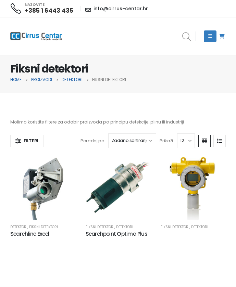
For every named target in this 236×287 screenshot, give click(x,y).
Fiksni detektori (43, 227)
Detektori (18, 227)
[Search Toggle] (186, 37)
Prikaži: (167, 141)
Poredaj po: (92, 141)
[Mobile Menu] (210, 36)
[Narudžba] (132, 140)
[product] (42, 187)
